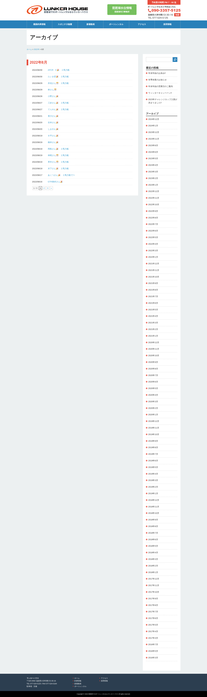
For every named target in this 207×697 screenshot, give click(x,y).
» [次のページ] (51, 188)
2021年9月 (153, 283)
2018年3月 (153, 559)
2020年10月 (153, 355)
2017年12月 (153, 579)
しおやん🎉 (53, 129)
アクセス (142, 24)
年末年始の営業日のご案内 (160, 86)
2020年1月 (153, 414)
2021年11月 (153, 270)
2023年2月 (153, 178)
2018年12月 (153, 500)
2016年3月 (153, 657)
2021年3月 (153, 322)
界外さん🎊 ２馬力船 (58, 162)
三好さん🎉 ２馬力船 (58, 103)
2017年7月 (153, 611)
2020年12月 (153, 342)
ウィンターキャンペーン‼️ (160, 93)
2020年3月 (153, 401)
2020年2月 (153, 408)
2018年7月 (153, 533)
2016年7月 (153, 644)
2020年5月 (153, 388)
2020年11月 (153, 349)
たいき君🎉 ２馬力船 (58, 76)
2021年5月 (153, 309)
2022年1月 (153, 257)
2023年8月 (153, 145)
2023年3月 (153, 171)
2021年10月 (153, 277)
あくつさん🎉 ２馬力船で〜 (61, 175)
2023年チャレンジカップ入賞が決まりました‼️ (162, 101)
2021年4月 (153, 316)
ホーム (29, 49)
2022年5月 (153, 237)
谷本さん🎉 (53, 122)
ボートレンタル (116, 24)
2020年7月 (153, 375)
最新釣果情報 (39, 24)
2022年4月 (153, 244)
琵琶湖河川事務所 (122, 9)
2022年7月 (153, 224)
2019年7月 (153, 454)
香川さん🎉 (53, 116)
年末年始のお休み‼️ (157, 73)
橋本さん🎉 (53, 142)
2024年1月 (153, 125)
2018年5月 (153, 546)
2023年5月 (153, 158)
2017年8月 (153, 605)
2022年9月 (153, 211)
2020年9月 (153, 362)
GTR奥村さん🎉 (55, 182)
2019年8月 (153, 447)
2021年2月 (153, 329)
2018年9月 (153, 520)
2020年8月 (153, 369)
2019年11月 (153, 428)
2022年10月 (153, 204)
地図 (177, 14)
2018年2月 (153, 566)
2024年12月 (153, 119)
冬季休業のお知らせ (157, 80)
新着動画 (90, 24)
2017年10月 (153, 592)
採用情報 (167, 24)
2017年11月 (153, 585)
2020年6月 (153, 382)
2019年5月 (153, 467)
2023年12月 (153, 132)
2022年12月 (153, 191)
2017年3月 (153, 638)
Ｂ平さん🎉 (53, 135)
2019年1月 (153, 493)
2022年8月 (153, 218)
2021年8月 (153, 290)
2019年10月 (153, 434)
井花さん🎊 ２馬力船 (58, 83)
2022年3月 (153, 250)
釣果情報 (77, 681)
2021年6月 (153, 303)
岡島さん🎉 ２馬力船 (58, 149)
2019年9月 (153, 441)
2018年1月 (153, 572)
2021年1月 (153, 336)
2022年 (36, 49)
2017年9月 (153, 598)
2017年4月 (153, 631)
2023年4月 (153, 165)
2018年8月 (153, 526)
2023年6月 (153, 152)
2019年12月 (153, 421)
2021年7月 (153, 296)
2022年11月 (153, 198)
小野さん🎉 (53, 96)
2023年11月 (153, 139)
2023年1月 (153, 185)
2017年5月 (153, 625)
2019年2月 (153, 487)
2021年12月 (153, 263)
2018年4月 (153, 552)
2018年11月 (153, 506)
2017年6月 (153, 618)
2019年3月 (153, 480)
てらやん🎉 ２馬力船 (58, 109)
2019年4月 (153, 474)
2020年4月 (153, 395)
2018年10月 (153, 513)
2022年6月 (153, 231)
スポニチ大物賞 (65, 24)
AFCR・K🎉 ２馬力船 (59, 70)
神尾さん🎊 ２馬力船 (58, 155)
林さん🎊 (52, 89)
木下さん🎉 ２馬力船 (58, 168)
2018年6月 (153, 539)
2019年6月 (153, 460)
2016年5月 (153, 651)
